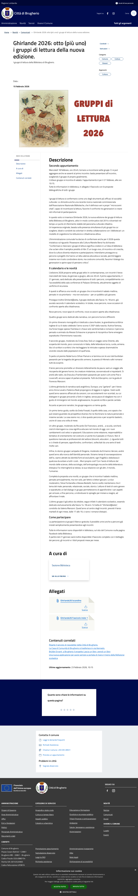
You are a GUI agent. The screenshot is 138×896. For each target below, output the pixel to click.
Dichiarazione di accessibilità (81, 861)
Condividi (105, 43)
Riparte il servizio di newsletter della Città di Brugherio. (73, 644)
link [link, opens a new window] (92, 882)
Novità (15, 32)
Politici (4, 827)
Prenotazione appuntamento (47, 848)
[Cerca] (134, 13)
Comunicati (25, 32)
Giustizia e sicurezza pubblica (81, 814)
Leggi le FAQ (40, 857)
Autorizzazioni (75, 831)
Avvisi (106, 818)
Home (6, 32)
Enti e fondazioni (8, 823)
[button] (69, 892)
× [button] (135, 870)
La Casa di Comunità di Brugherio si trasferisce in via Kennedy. (77, 648)
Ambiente (73, 823)
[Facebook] (106, 13)
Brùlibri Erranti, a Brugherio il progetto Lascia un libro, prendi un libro (79, 651)
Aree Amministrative (9, 814)
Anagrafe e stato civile (44, 810)
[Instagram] (112, 13)
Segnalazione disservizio (45, 853)
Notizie (106, 810)
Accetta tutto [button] (60, 887)
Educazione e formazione (80, 810)
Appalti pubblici (41, 818)
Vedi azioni (105, 48)
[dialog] (69, 881)
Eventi (106, 834)
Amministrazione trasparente (81, 848)
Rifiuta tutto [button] (78, 887)
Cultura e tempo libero (44, 814)
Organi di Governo (8, 810)
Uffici (3, 818)
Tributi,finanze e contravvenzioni (83, 818)
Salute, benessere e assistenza (82, 827)
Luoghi (106, 830)
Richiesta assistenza (43, 861)
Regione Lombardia (9, 3)
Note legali (74, 857)
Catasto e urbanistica (44, 823)
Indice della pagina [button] (23, 156)
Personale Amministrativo (12, 831)
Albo (71, 853)
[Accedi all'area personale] (124, 3)
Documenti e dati (8, 836)
